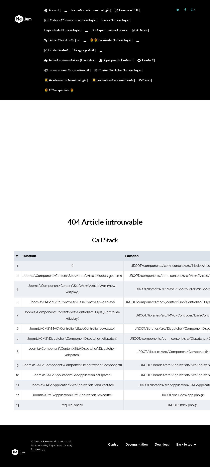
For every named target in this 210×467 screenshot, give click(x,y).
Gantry (113, 444)
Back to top (186, 444)
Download (162, 444)
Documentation (136, 444)
